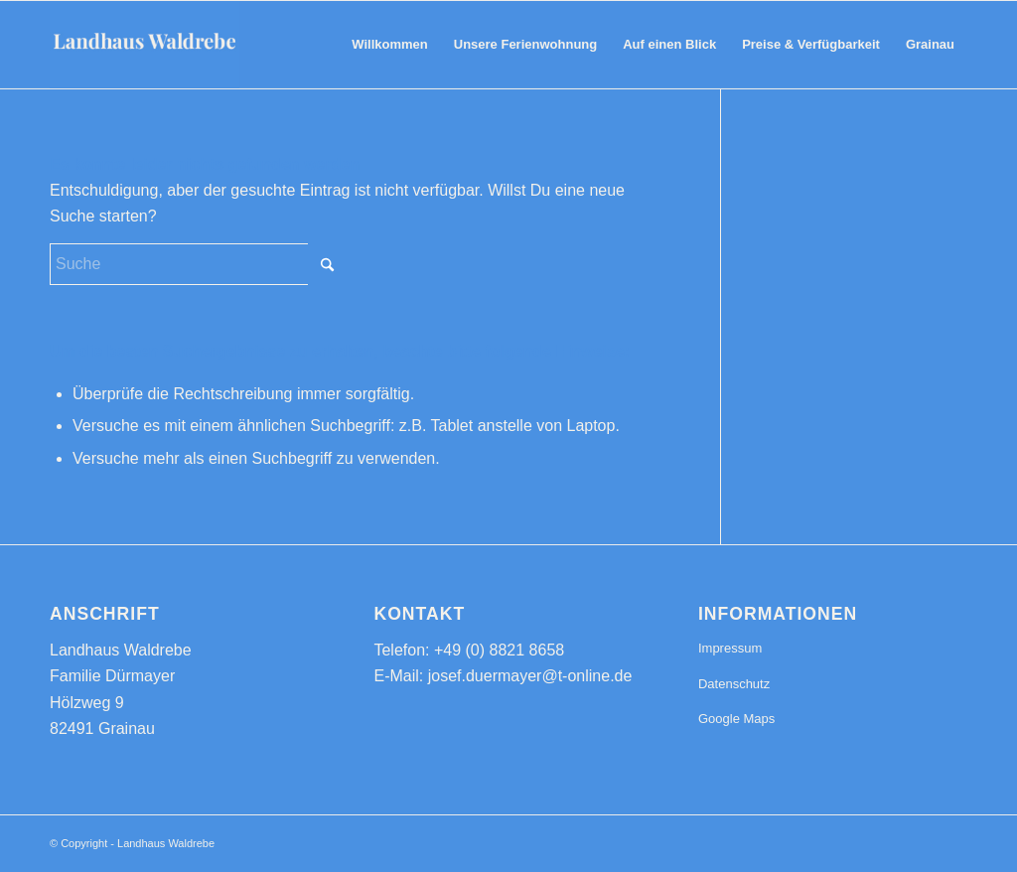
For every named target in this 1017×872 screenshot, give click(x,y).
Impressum (730, 648)
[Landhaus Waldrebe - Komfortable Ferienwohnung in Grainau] (144, 44)
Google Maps (736, 718)
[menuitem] (389, 44)
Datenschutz (734, 683)
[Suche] (199, 264)
